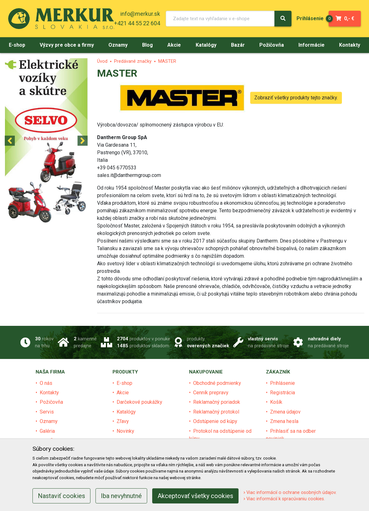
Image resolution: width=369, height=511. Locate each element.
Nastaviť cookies (61, 496)
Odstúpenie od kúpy (215, 421)
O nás (46, 383)
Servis (47, 412)
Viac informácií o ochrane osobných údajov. (290, 492)
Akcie (123, 393)
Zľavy (123, 421)
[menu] (310, 18)
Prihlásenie (282, 383)
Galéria (47, 431)
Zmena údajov (285, 412)
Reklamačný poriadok (216, 402)
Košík (276, 402)
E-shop (124, 383)
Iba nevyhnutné (121, 496)
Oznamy (49, 421)
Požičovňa (51, 402)
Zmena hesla (284, 421)
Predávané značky (133, 61)
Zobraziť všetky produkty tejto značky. (296, 98)
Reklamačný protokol (216, 412)
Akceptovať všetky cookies (195, 496)
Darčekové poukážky (139, 402)
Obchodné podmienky (217, 383)
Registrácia (282, 393)
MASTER (167, 61)
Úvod (102, 61)
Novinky (125, 431)
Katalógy (126, 412)
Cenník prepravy (210, 393)
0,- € (341, 18)
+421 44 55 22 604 (137, 23)
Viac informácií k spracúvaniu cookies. (284, 499)
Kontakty (49, 393)
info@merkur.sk (140, 13)
